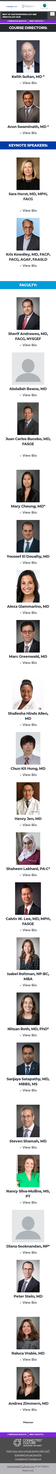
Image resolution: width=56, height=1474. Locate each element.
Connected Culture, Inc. (21, 1466)
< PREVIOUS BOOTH (16, 21)
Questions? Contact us (28, 1459)
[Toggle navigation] (52, 14)
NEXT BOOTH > (36, 21)
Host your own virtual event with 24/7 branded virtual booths (28, 1453)
